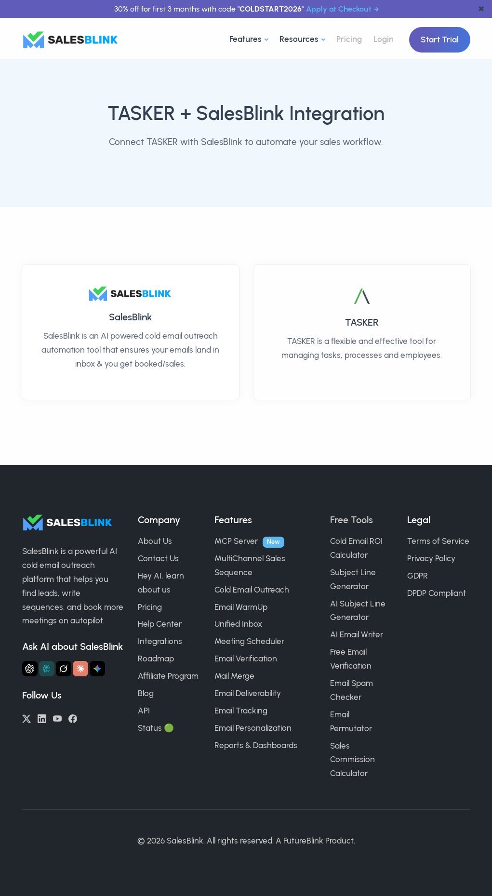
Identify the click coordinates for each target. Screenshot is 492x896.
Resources (299, 39)
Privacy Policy (431, 558)
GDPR (417, 575)
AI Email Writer (356, 634)
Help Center (160, 624)
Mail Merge (234, 676)
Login (383, 39)
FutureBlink (303, 840)
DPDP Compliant (436, 593)
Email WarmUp (240, 607)
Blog (146, 693)
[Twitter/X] (26, 718)
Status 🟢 (156, 728)
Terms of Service (438, 541)
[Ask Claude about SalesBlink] (80, 668)
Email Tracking (240, 710)
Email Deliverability (247, 693)
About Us (155, 541)
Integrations (160, 641)
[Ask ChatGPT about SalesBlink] (30, 668)
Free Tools (351, 520)
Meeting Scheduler (249, 641)
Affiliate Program (168, 676)
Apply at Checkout (339, 8)
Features (245, 39)
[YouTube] (57, 718)
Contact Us (158, 558)
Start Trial (440, 39)
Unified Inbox (238, 624)
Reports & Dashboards (255, 745)
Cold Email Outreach (251, 589)
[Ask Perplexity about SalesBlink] (46, 668)
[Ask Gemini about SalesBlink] (97, 668)
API (144, 710)
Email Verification (245, 658)
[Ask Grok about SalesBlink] (63, 668)
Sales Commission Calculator (352, 759)
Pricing (349, 39)
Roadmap (156, 658)
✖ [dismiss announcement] (481, 8)
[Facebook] (72, 718)
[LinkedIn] (42, 718)
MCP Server (236, 541)
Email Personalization (253, 728)
